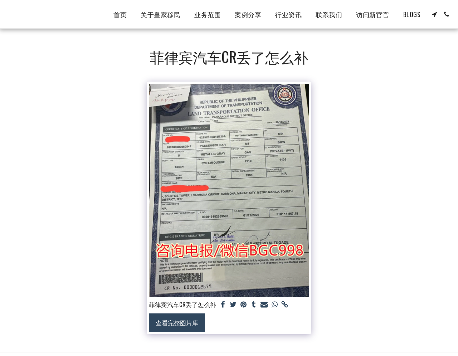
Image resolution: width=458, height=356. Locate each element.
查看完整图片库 (177, 322)
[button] (434, 14)
